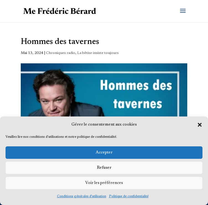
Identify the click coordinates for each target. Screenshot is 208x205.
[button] (199, 125)
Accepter (104, 152)
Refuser (104, 168)
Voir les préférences (104, 183)
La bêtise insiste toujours (98, 53)
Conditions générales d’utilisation (81, 196)
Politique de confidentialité (129, 196)
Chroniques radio (60, 53)
